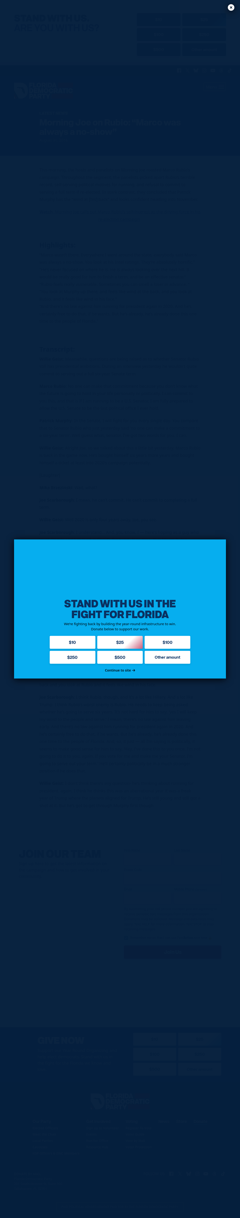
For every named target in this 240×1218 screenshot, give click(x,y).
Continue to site (120, 670)
